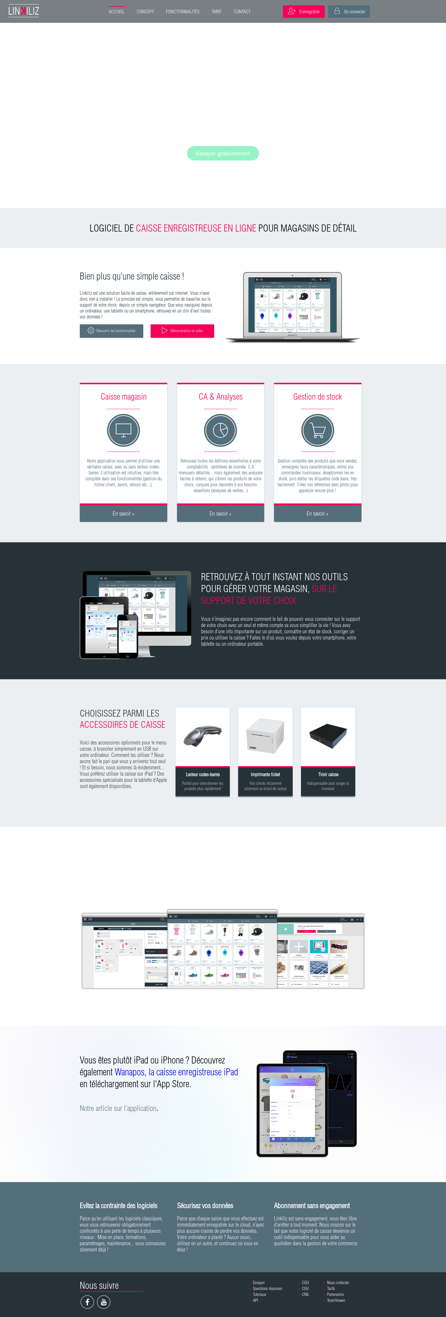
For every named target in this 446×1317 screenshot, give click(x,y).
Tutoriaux (259, 1294)
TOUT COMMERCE (111, 850)
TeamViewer (336, 1300)
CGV (305, 1288)
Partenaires (335, 1294)
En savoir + (124, 513)
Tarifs (331, 1288)
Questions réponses (267, 1288)
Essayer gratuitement (223, 153)
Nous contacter (338, 1282)
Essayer (259, 1282)
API (255, 1300)
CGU (305, 1282)
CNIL (305, 1294)
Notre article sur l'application (118, 1108)
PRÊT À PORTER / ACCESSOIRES (334, 850)
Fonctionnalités (223, 135)
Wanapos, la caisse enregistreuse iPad (176, 1072)
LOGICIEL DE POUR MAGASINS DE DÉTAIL (223, 228)
